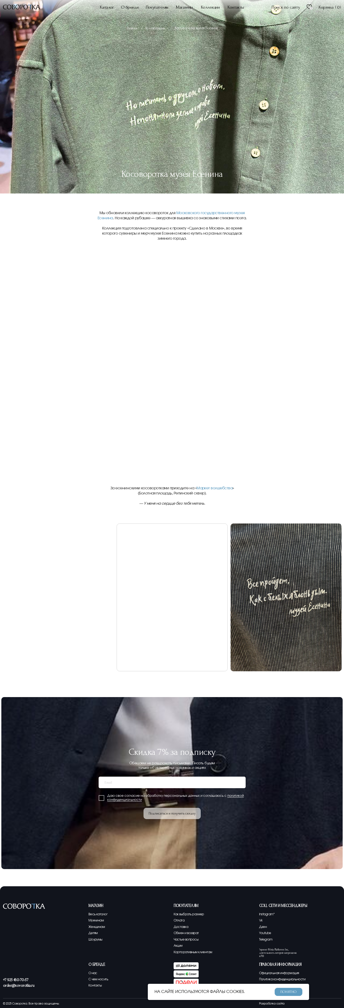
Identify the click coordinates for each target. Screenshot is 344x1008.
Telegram (266, 939)
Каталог (107, 7)
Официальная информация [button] (282, 973)
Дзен (263, 927)
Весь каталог (98, 914)
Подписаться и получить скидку (172, 813)
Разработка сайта (272, 1003)
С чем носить (99, 979)
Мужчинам (97, 920)
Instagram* (267, 914)
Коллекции (210, 7)
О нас (93, 973)
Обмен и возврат (188, 933)
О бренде (130, 7)
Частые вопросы (187, 939)
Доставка (182, 927)
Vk (261, 920)
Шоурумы (96, 939)
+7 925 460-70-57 (15, 980)
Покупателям (157, 7)
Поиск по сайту (285, 7)
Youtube (266, 933)
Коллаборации (156, 28)
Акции (179, 946)
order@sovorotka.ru (18, 985)
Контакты (235, 7)
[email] (172, 782)
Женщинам (97, 927)
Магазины (184, 7)
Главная (132, 28)
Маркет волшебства (214, 488)
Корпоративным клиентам (195, 952)
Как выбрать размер (191, 914)
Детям (93, 933)
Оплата (180, 920)
